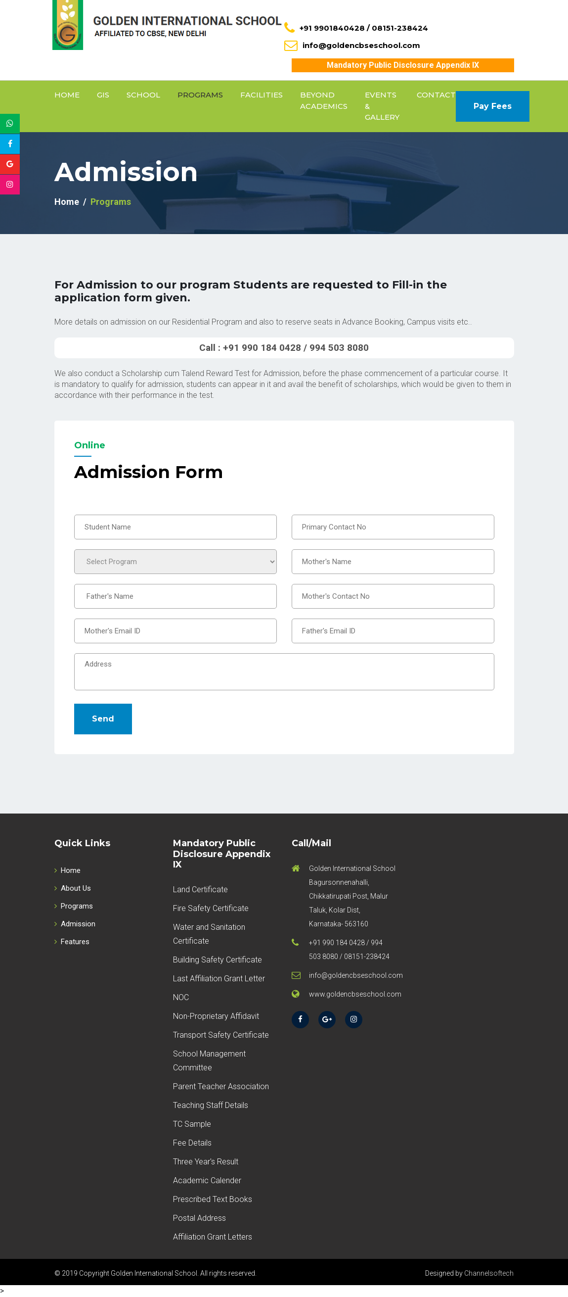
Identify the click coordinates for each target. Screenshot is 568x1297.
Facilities (261, 94)
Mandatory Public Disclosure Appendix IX (403, 65)
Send (103, 718)
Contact (436, 94)
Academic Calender (207, 1180)
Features (71, 941)
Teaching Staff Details (210, 1105)
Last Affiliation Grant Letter (219, 978)
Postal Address (199, 1218)
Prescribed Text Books (212, 1199)
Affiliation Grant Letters (212, 1237)
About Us (72, 888)
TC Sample (192, 1124)
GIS (103, 94)
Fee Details (192, 1143)
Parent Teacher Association (221, 1086)
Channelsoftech (489, 1273)
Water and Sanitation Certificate (209, 934)
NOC (181, 997)
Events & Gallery (382, 106)
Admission (74, 923)
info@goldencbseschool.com (361, 45)
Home (67, 94)
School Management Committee (209, 1060)
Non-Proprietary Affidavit (216, 1016)
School (143, 94)
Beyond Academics (324, 100)
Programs (200, 94)
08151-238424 (400, 28)
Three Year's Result (205, 1161)
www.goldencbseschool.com (355, 994)
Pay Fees (493, 106)
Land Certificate (200, 889)
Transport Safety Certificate (221, 1035)
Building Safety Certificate (217, 959)
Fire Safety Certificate (211, 908)
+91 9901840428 (332, 28)
